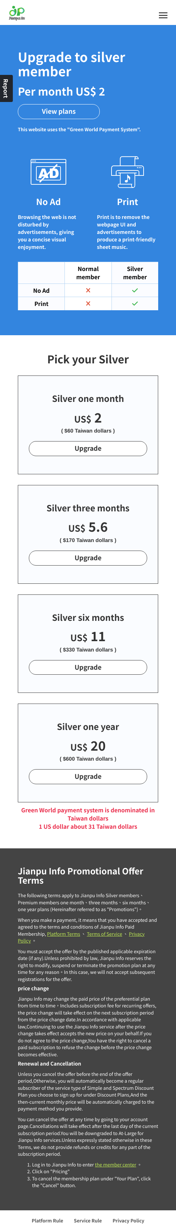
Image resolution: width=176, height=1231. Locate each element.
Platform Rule (47, 1220)
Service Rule (88, 1220)
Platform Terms (63, 933)
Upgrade (88, 448)
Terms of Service (104, 933)
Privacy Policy (128, 1220)
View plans (59, 111)
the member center (115, 1164)
